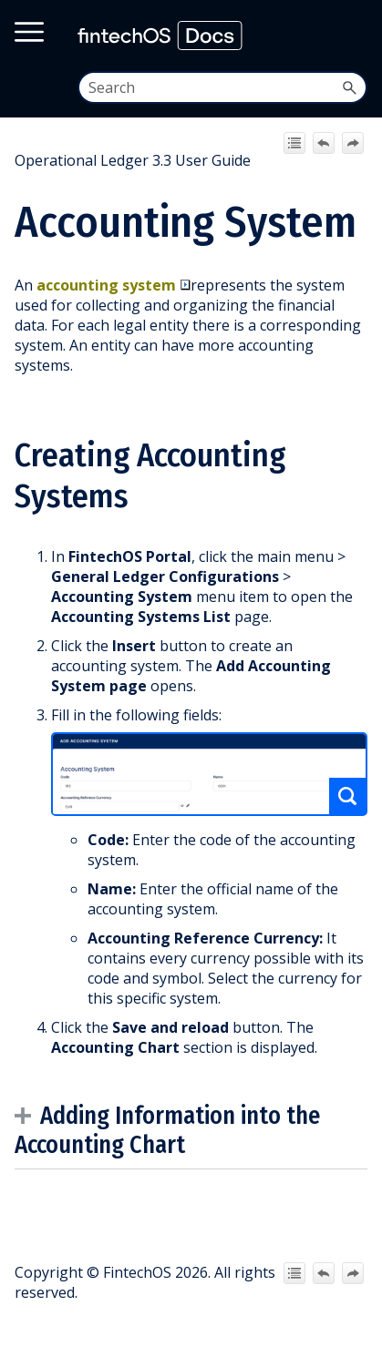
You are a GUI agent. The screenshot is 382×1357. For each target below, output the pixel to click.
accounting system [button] (113, 285)
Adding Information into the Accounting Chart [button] (167, 1130)
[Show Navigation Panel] (351, 35)
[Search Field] (223, 87)
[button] (349, 87)
